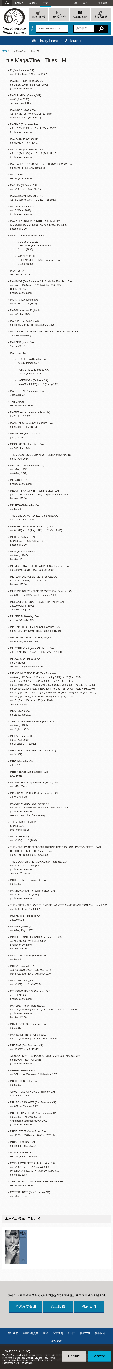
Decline (74, 1356)
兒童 (74, 3)
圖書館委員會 (30, 1333)
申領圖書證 (102, 3)
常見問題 (56, 1340)
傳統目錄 (100, 1333)
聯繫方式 (85, 1333)
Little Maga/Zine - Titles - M (22, 1218)
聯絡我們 (89, 1306)
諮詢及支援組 (25, 1306)
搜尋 (32, 28)
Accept (99, 1356)
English (19, 3)
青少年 (86, 3)
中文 (45, 3)
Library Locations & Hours (57, 41)
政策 (45, 1333)
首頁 (4, 51)
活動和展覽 (80, 17)
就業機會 (58, 1333)
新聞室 (71, 1333)
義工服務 (58, 1306)
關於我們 (13, 1333)
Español (33, 3)
